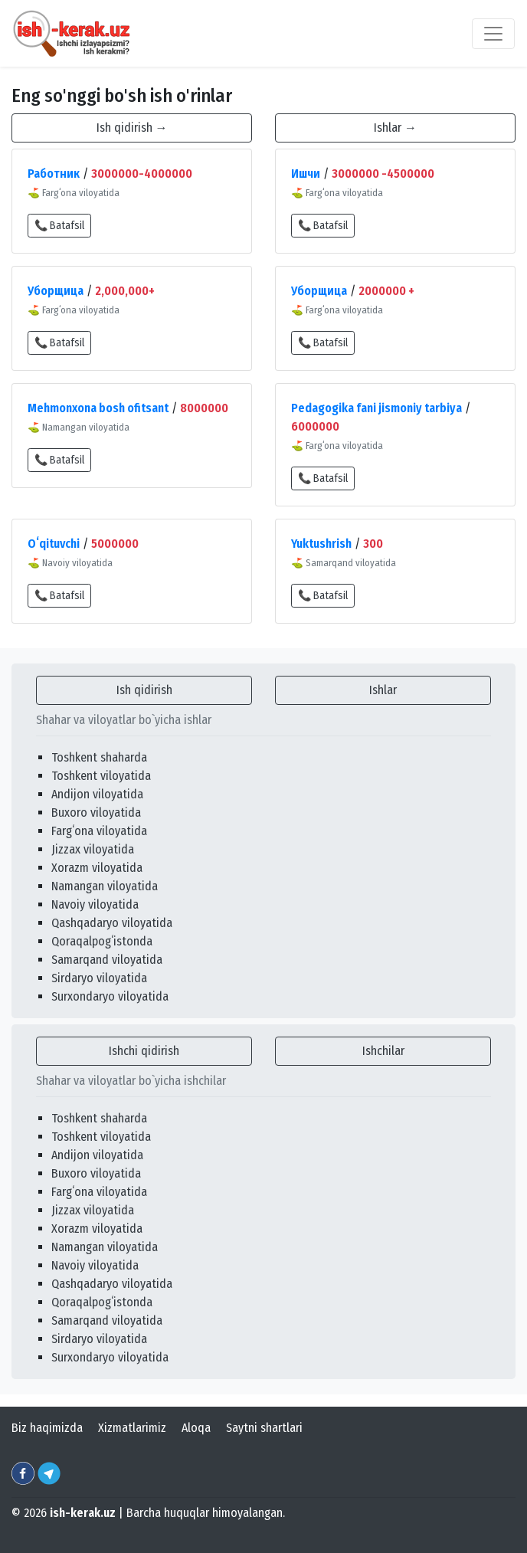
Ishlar (383, 690)
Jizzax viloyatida (92, 849)
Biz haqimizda (47, 1427)
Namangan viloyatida (104, 886)
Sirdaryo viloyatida (99, 978)
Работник (54, 173)
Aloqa (196, 1427)
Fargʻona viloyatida (99, 831)
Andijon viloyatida (97, 794)
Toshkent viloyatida (101, 775)
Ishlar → (395, 127)
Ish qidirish (144, 690)
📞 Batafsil (59, 225)
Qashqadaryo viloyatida (111, 923)
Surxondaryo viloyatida (110, 996)
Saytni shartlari (264, 1427)
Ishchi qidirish (144, 1051)
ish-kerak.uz (83, 1512)
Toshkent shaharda (99, 757)
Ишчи (305, 173)
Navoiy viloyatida (95, 904)
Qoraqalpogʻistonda (101, 941)
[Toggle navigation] (493, 33)
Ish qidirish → (132, 127)
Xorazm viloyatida (96, 867)
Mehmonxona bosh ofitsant (98, 408)
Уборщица (55, 290)
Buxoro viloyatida (96, 812)
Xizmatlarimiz (132, 1427)
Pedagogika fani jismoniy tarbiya (376, 408)
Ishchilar (383, 1051)
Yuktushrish (321, 543)
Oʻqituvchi (54, 543)
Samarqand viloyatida (106, 959)
